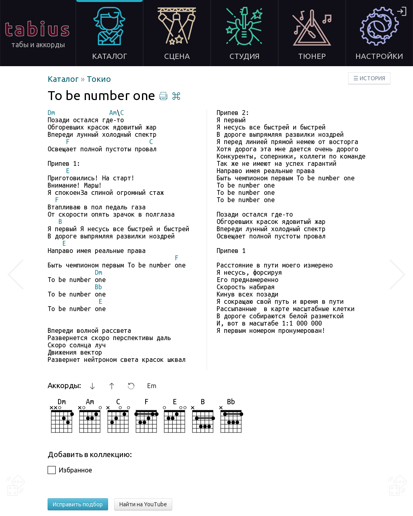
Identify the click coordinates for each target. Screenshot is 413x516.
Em (151, 385)
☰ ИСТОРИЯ (369, 78)
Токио (99, 79)
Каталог (64, 79)
